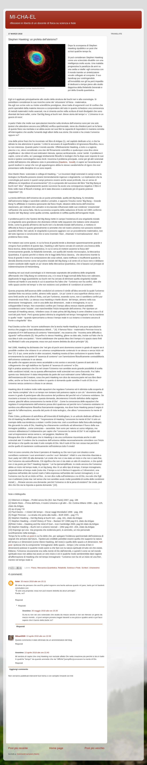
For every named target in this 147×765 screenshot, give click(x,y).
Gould (72, 162)
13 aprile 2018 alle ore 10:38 (38, 636)
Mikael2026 (20, 636)
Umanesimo (94, 568)
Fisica (33, 568)
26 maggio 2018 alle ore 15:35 (45, 611)
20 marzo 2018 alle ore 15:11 (33, 581)
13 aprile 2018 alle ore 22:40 (37, 652)
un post (31, 536)
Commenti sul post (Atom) (28, 754)
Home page (56, 748)
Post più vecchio (94, 748)
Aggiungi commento (18, 669)
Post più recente (18, 748)
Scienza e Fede (74, 568)
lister (17, 581)
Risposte (22, 606)
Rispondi (19, 600)
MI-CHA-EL (23, 17)
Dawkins (63, 162)
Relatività (62, 568)
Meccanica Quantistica (47, 568)
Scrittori (85, 568)
